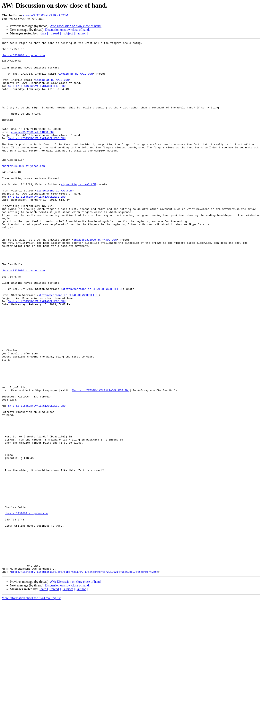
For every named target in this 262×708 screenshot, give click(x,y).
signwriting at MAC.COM (78, 213)
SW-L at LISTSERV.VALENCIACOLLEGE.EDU (37, 95)
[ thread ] (55, 33)
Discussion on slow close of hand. (67, 29)
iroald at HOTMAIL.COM (76, 80)
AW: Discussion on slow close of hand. (75, 26)
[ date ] (43, 33)
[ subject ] (68, 33)
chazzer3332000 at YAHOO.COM (45, 15)
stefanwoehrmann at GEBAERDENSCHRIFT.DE (92, 338)
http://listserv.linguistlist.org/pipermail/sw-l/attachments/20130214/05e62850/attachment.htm (84, 678)
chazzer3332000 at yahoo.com (23, 58)
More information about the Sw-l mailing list (31, 704)
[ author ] (82, 33)
